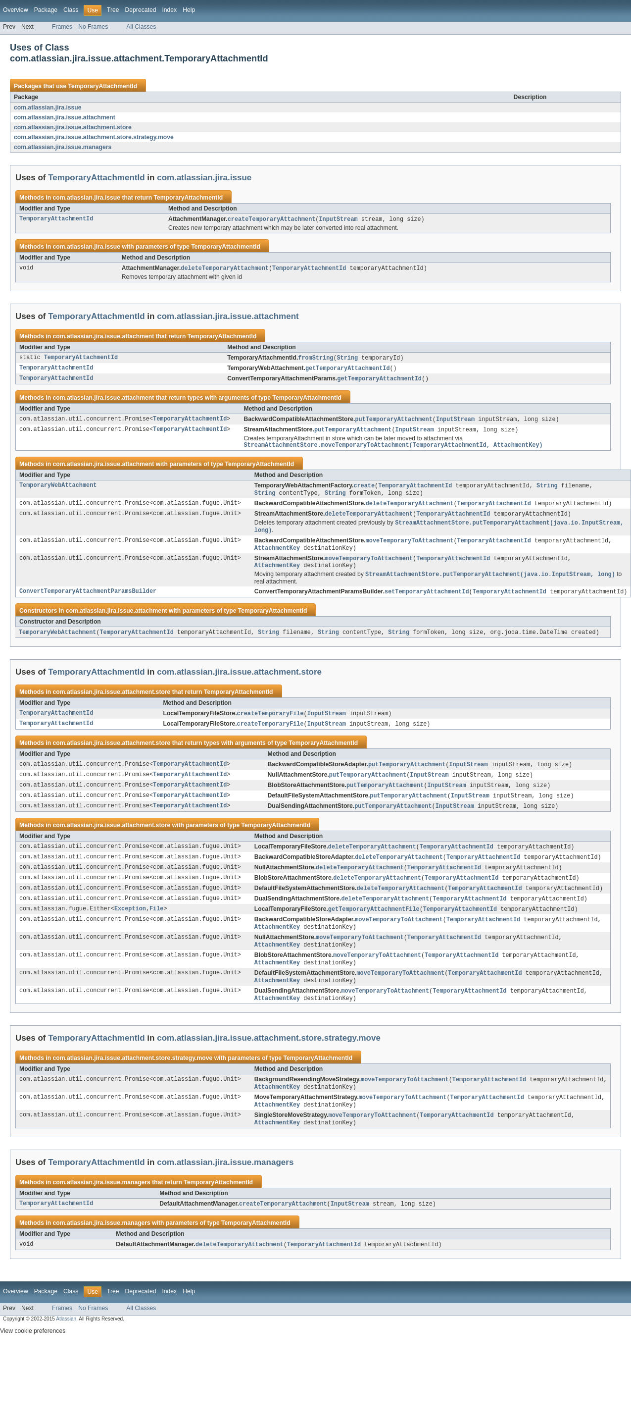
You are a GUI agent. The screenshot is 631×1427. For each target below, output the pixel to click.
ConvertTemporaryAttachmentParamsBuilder (87, 602)
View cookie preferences (32, 1358)
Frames (62, 26)
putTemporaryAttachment (393, 422)
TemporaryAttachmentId (102, 86)
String (347, 359)
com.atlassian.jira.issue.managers (62, 147)
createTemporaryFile (270, 725)
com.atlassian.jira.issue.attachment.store (73, 127)
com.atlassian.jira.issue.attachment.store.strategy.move (94, 137)
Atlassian (66, 1346)
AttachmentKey (277, 556)
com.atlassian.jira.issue (48, 107)
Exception (130, 927)
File (156, 927)
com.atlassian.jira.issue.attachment (64, 117)
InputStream (338, 219)
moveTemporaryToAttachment (410, 548)
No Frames (93, 26)
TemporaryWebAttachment (58, 490)
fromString (315, 359)
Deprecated (140, 9)
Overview (15, 9)
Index (169, 9)
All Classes (141, 26)
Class (70, 9)
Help (189, 9)
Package (45, 9)
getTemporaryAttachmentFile (374, 927)
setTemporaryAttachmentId (427, 602)
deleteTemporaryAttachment (225, 269)
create (364, 490)
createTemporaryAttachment (272, 219)
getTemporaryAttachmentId (347, 370)
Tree (113, 9)
